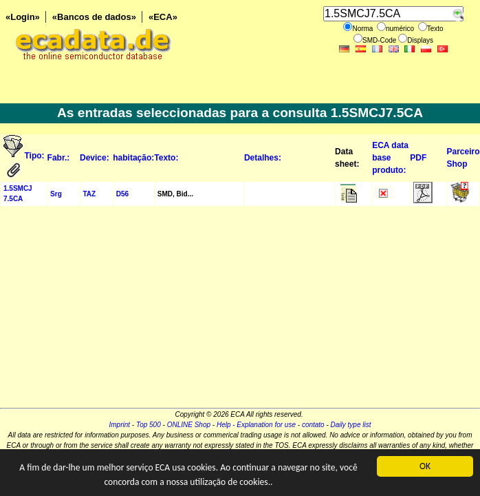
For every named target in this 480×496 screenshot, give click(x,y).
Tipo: (35, 156)
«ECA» (163, 17)
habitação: (133, 158)
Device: (94, 158)
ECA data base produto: (390, 158)
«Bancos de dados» (94, 17)
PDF (418, 158)
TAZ (89, 194)
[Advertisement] (240, 311)
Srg (56, 194)
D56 (122, 194)
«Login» (23, 17)
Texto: (166, 158)
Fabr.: (58, 158)
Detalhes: (262, 158)
